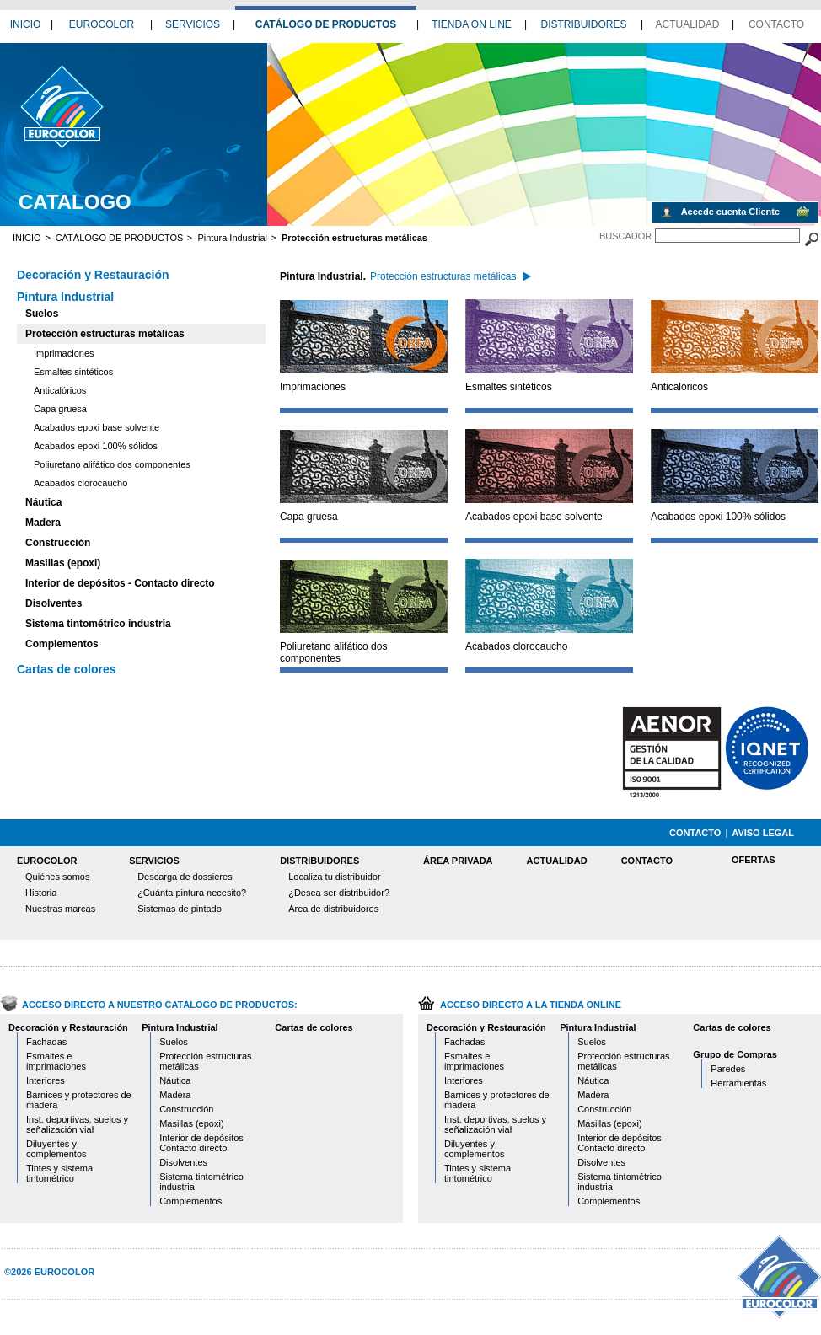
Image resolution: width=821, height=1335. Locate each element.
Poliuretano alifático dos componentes (112, 464)
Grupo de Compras (735, 1054)
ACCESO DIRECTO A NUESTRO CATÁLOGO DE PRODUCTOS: (160, 1005)
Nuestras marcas (60, 908)
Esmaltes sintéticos (73, 372)
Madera (43, 522)
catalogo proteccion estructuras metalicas (61, 106)
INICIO (25, 24)
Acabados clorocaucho (80, 483)
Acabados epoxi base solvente (96, 427)
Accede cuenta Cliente (730, 211)
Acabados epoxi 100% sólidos (96, 446)
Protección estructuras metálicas (105, 334)
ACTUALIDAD (687, 24)
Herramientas (738, 1083)
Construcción (57, 543)
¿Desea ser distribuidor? (338, 892)
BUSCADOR (625, 236)
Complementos (62, 644)
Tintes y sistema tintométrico (59, 1173)
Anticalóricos (60, 390)
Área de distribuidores (333, 908)
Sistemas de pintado (179, 908)
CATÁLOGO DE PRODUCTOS (326, 24)
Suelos (41, 313)
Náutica (43, 502)
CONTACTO (776, 24)
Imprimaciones (64, 353)
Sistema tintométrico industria (98, 624)
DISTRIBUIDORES (583, 24)
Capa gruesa (60, 409)
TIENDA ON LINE (472, 24)
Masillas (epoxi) (62, 563)
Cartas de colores (66, 669)
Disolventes (53, 603)
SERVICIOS (192, 24)
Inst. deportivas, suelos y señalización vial (77, 1124)
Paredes (728, 1069)
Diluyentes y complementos (56, 1149)
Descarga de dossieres (185, 876)
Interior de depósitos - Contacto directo (120, 583)
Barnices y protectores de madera (78, 1100)
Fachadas (46, 1042)
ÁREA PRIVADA (458, 860)
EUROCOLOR (101, 24)
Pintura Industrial (232, 238)
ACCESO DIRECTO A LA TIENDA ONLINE (530, 1005)
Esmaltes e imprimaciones (56, 1061)
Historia (40, 892)
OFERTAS (753, 860)
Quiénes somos (57, 876)
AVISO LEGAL (763, 833)
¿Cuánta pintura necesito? (191, 892)
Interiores (45, 1080)
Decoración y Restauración (93, 274)
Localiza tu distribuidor (334, 876)
